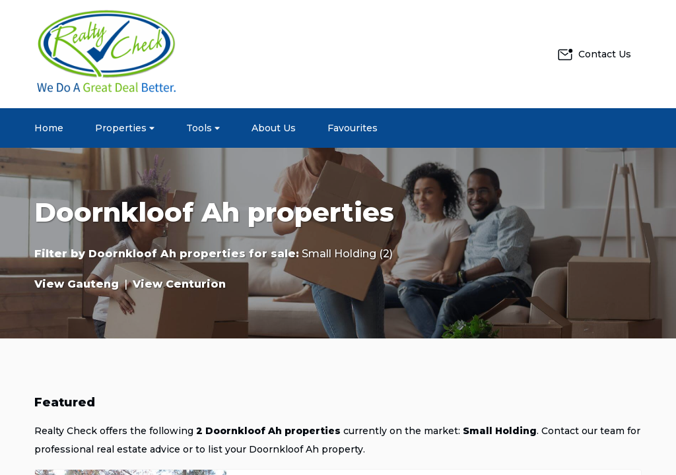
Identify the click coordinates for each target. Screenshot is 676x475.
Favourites (352, 128)
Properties (124, 128)
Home (48, 128)
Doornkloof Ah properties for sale (192, 253)
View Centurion (179, 284)
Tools (203, 128)
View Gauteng (76, 284)
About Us (274, 128)
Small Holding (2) (347, 253)
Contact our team (583, 431)
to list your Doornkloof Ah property (279, 449)
